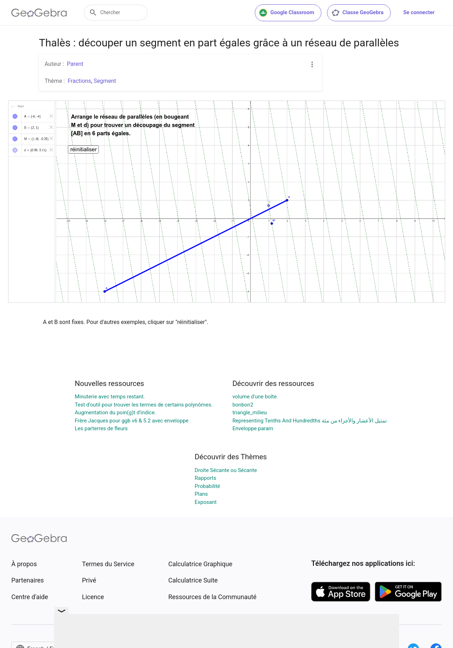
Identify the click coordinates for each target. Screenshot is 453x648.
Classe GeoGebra (357, 12)
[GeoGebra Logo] (39, 12)
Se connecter (419, 12)
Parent (75, 64)
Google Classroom (286, 12)
